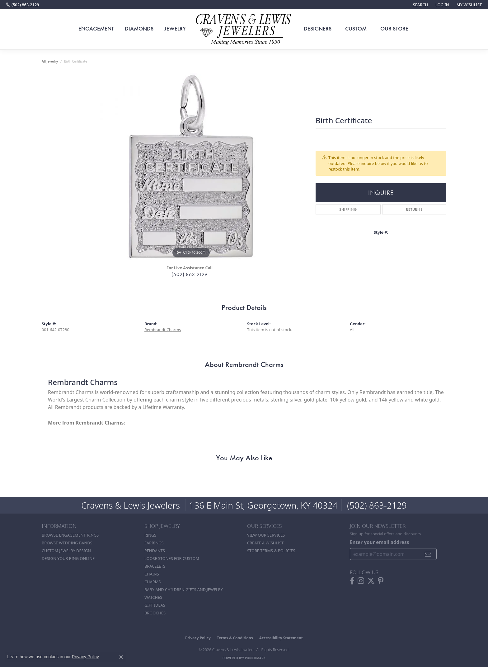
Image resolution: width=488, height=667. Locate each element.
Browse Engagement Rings (70, 535)
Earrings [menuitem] (154, 543)
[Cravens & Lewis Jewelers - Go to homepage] (244, 29)
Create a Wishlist (265, 543)
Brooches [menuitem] (155, 613)
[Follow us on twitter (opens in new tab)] (371, 581)
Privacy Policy (198, 638)
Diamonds (139, 28)
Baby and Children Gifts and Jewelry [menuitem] (183, 589)
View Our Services (266, 535)
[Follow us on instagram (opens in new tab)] (361, 581)
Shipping (348, 209)
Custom (356, 28)
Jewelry (175, 28)
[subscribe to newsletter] (428, 554)
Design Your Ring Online (68, 558)
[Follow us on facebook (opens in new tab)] (352, 581)
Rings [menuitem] (150, 535)
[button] (420, 4)
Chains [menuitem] (151, 574)
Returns (414, 209)
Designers (317, 28)
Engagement (96, 28)
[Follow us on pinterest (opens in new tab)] (380, 581)
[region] (191, 166)
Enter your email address (379, 542)
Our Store (394, 28)
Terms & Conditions (235, 638)
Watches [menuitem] (153, 597)
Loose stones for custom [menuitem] (171, 558)
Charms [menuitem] (152, 582)
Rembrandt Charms (162, 329)
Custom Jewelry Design (66, 550)
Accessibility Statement (281, 638)
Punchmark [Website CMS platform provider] (255, 658)
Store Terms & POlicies (271, 550)
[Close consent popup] (121, 657)
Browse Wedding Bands (67, 543)
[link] (22, 4)
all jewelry (50, 61)
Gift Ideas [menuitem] (154, 605)
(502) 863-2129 (189, 274)
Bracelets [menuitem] (154, 566)
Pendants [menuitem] (154, 550)
